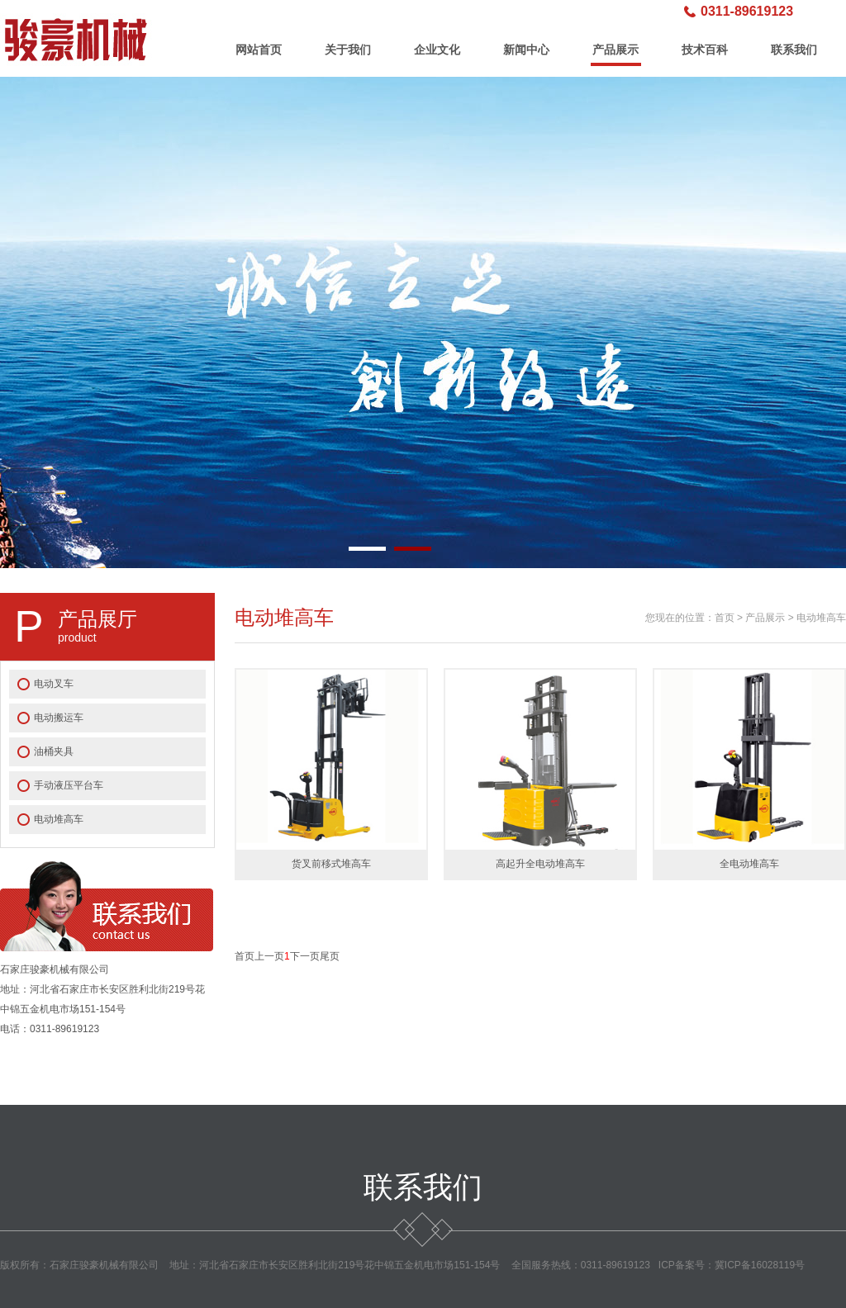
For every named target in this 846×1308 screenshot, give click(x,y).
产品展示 (615, 49)
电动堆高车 (58, 819)
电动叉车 (54, 684)
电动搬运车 (58, 717)
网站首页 (258, 49)
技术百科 (705, 49)
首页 (724, 617)
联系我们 (794, 49)
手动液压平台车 (68, 785)
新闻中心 (526, 49)
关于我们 (348, 49)
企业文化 (437, 49)
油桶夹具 (54, 751)
